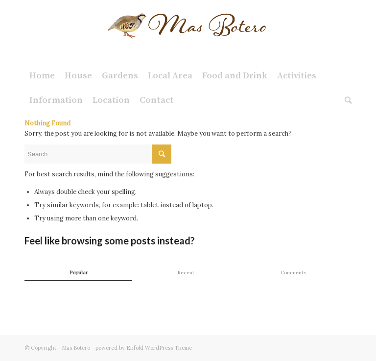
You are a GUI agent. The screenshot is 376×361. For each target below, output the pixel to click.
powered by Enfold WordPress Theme (143, 347)
